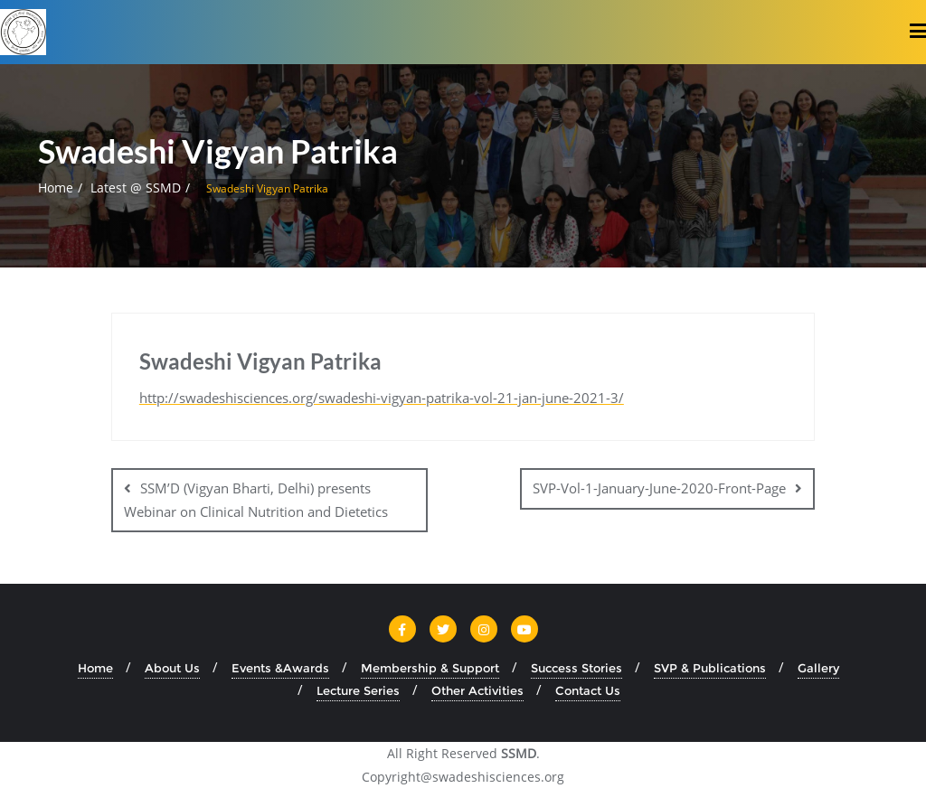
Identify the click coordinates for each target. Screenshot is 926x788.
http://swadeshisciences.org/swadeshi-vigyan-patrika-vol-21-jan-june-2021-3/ (381, 398)
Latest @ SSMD (135, 187)
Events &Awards (280, 668)
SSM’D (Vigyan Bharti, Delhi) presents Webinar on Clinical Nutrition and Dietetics (256, 499)
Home (55, 187)
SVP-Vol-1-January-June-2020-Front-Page (659, 488)
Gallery (818, 668)
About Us (172, 668)
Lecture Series (358, 690)
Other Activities (477, 690)
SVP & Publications (710, 668)
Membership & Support (430, 668)
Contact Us (587, 690)
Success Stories (576, 668)
